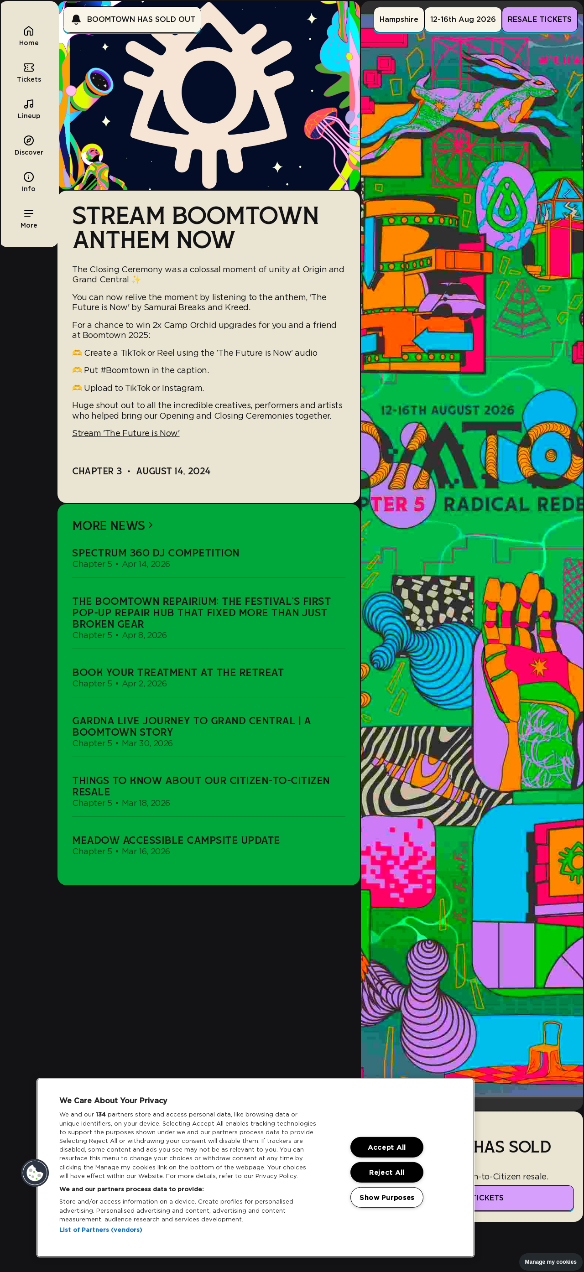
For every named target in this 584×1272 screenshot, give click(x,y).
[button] (28, 218)
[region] (255, 1167)
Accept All (387, 1147)
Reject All (387, 1172)
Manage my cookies (551, 1262)
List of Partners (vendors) (100, 1229)
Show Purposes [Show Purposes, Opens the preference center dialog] (387, 1197)
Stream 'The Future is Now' (125, 433)
